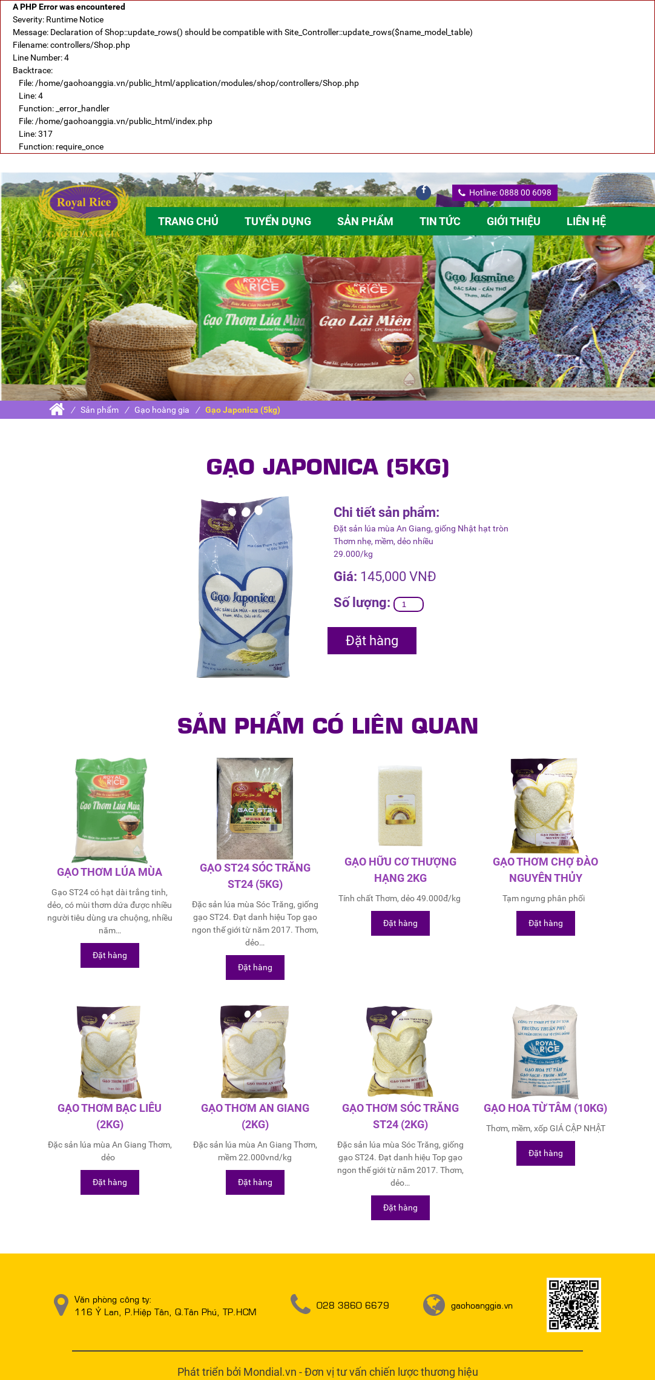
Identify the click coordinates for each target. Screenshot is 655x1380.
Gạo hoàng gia (161, 410)
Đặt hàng (372, 640)
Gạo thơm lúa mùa (109, 872)
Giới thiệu (514, 221)
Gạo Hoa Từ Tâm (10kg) (545, 1108)
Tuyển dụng (278, 221)
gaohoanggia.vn (482, 1304)
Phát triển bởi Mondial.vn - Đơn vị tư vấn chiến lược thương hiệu (327, 1371)
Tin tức (440, 221)
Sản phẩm (365, 221)
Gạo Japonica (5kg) (242, 410)
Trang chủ (188, 221)
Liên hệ (586, 221)
